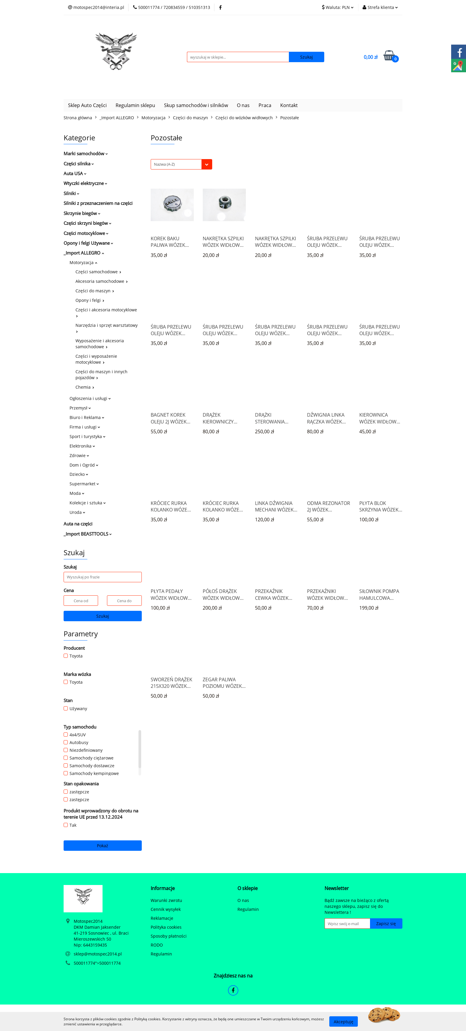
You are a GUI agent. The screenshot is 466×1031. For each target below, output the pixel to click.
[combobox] (181, 164)
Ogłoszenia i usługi (90, 398)
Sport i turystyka (88, 436)
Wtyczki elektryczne (85, 183)
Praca (265, 105)
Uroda (77, 512)
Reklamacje (162, 918)
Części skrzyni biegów (87, 223)
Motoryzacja (83, 262)
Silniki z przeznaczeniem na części (98, 203)
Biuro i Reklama (87, 417)
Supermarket (84, 484)
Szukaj (102, 616)
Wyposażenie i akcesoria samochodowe (99, 343)
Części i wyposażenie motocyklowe (96, 359)
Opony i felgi (89, 300)
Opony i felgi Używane (88, 243)
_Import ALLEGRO (84, 253)
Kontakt (289, 105)
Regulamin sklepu (135, 105)
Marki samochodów (86, 153)
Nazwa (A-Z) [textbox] (164, 164)
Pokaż (102, 845)
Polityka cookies (166, 927)
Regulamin (161, 954)
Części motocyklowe (86, 233)
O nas (243, 105)
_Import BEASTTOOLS (88, 534)
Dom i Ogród (84, 465)
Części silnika (79, 164)
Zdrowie (79, 455)
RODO (157, 945)
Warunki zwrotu (166, 900)
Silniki (71, 193)
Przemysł (80, 408)
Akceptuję (343, 1021)
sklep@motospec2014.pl (98, 954)
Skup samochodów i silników (196, 105)
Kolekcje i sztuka (88, 503)
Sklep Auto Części (87, 105)
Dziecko (79, 474)
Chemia (84, 387)
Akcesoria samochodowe (101, 281)
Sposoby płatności (169, 936)
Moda (77, 493)
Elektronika (82, 446)
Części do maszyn (94, 291)
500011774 (84, 963)
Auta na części (78, 524)
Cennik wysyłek (166, 909)
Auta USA (75, 173)
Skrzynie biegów (82, 213)
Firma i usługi (85, 427)
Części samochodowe (98, 271)
